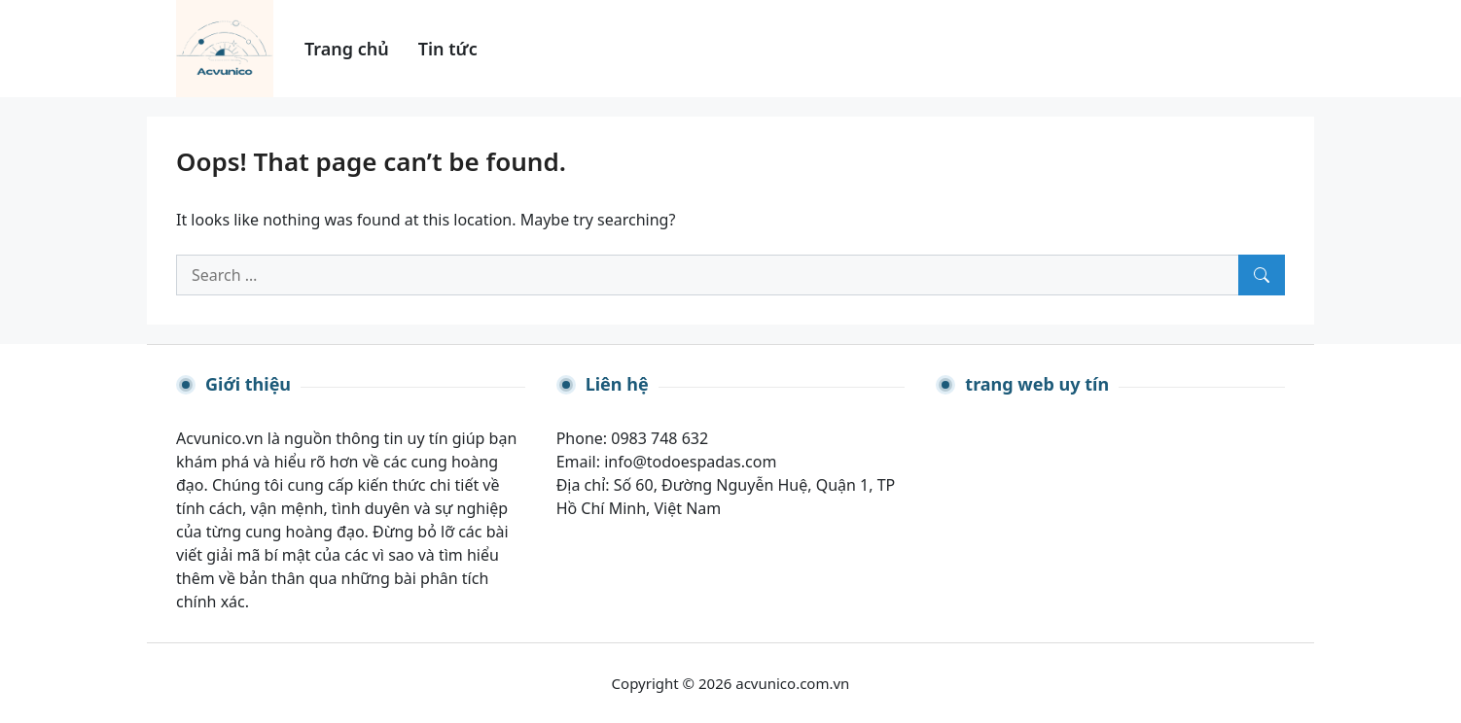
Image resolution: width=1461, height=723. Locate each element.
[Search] (1261, 275)
